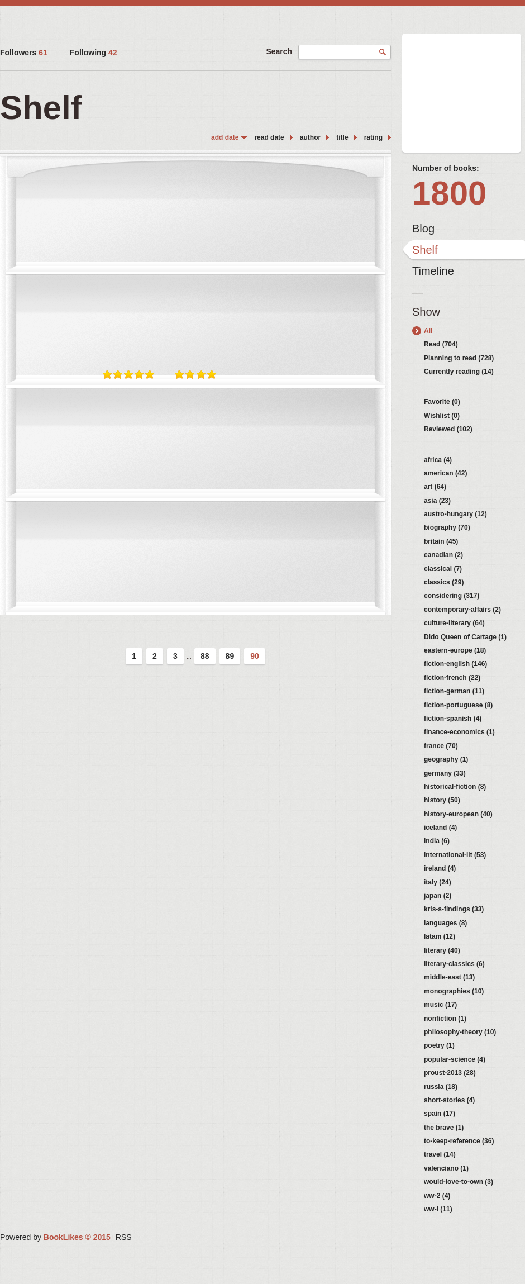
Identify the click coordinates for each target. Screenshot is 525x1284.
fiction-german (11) (454, 691)
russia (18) (440, 1087)
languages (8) (445, 923)
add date (224, 137)
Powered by (55, 1237)
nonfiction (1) (445, 1019)
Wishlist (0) (442, 416)
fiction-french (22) (452, 678)
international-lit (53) (455, 855)
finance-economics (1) (459, 732)
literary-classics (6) (454, 964)
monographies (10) (454, 991)
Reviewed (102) (448, 429)
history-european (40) (458, 814)
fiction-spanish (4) (452, 718)
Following (93, 52)
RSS (124, 1237)
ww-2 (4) (437, 1196)
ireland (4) (440, 868)
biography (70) (447, 527)
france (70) (441, 746)
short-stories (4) (449, 1100)
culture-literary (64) (454, 623)
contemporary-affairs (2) (462, 610)
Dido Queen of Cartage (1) (465, 637)
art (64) (435, 487)
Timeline (433, 271)
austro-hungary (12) (455, 514)
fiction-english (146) (455, 664)
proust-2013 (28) (450, 1073)
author (310, 137)
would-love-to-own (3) (458, 1182)
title (342, 137)
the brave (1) (444, 1127)
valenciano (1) (446, 1168)
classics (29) (444, 582)
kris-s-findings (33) (454, 909)
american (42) (445, 473)
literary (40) (442, 950)
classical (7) (443, 569)
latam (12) (439, 936)
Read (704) (441, 344)
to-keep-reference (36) (459, 1141)
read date (269, 137)
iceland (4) (440, 827)
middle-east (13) (449, 977)
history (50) (442, 800)
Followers (23, 52)
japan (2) (437, 896)
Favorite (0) (442, 402)
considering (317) (451, 596)
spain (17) (439, 1113)
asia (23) (437, 501)
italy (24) (437, 882)
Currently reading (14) (459, 371)
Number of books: (445, 168)
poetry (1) (439, 1045)
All (428, 331)
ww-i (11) (438, 1209)
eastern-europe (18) (455, 650)
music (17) (440, 1005)
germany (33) (445, 773)
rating (373, 137)
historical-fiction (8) (455, 787)
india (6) (437, 841)
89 (230, 655)
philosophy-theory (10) (460, 1032)
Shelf (425, 250)
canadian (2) (443, 555)
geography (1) (446, 759)
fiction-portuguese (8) (458, 705)
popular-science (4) (454, 1059)
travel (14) (440, 1154)
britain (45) (441, 541)
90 (254, 655)
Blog (423, 228)
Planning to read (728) (459, 358)
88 (205, 655)
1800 (449, 193)
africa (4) (438, 460)
